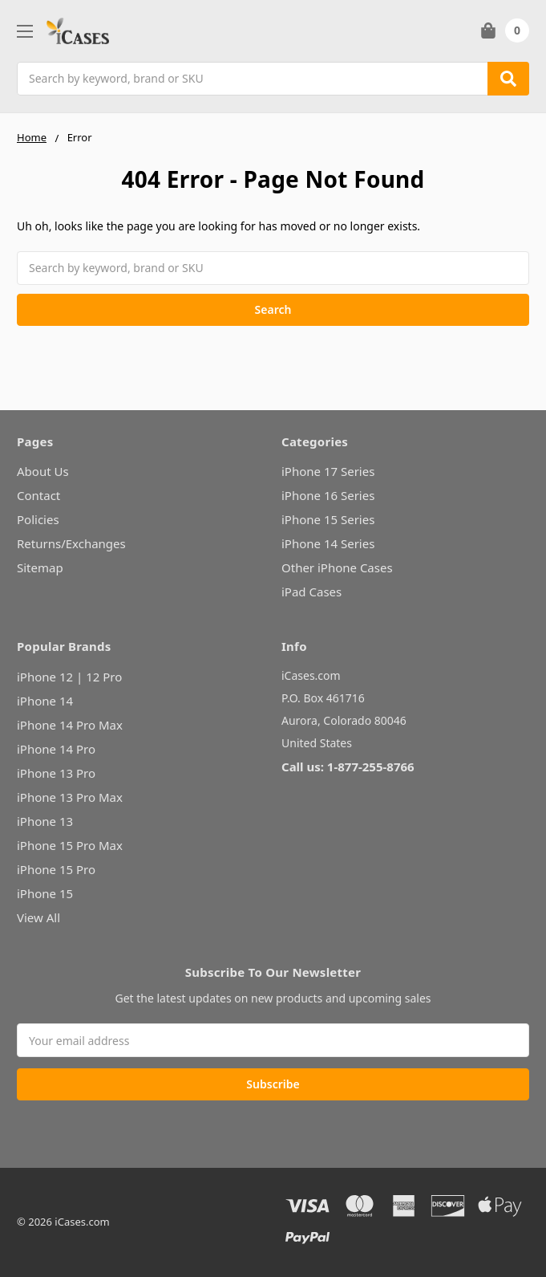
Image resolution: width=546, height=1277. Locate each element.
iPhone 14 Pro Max (70, 725)
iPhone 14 (45, 701)
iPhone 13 (45, 821)
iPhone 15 (45, 893)
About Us (43, 471)
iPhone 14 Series (327, 543)
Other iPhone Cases (337, 567)
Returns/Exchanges (71, 543)
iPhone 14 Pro (56, 749)
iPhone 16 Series (327, 495)
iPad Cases (311, 592)
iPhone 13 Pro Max (70, 797)
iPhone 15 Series (327, 519)
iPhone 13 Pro (56, 773)
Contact (38, 495)
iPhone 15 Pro (56, 869)
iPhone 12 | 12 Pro (69, 677)
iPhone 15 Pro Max (70, 845)
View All (38, 917)
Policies (38, 519)
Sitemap (40, 567)
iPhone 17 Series (327, 471)
